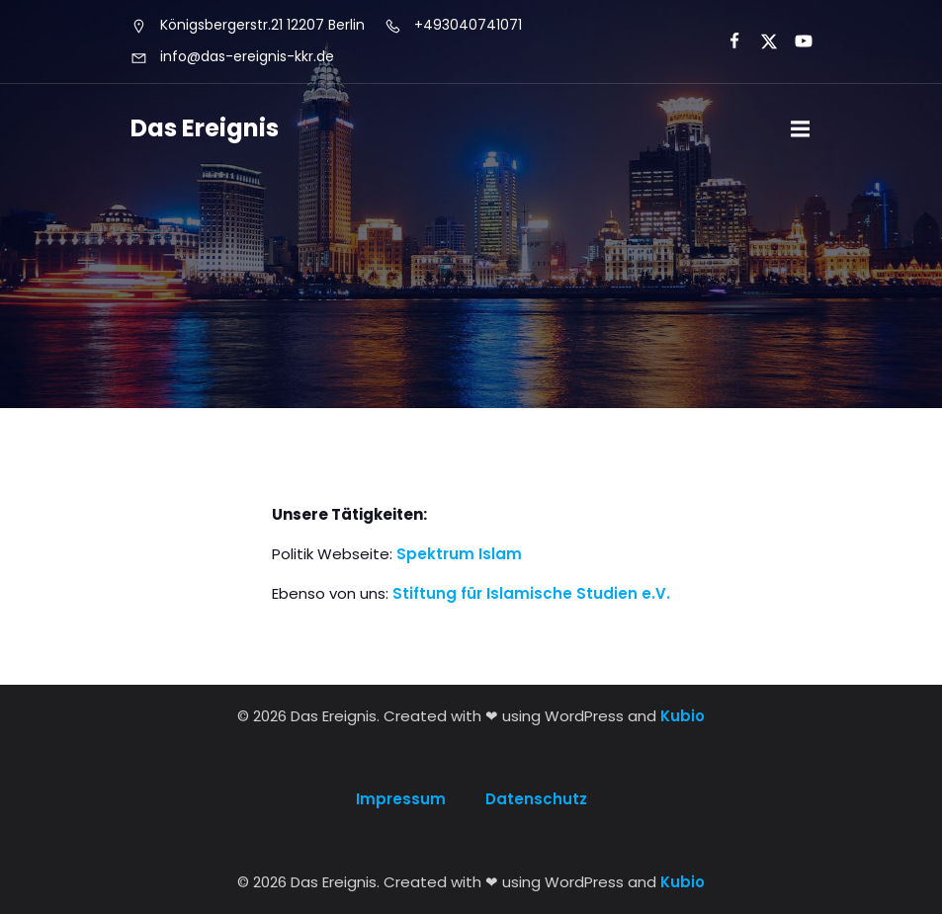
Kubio (682, 716)
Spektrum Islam (459, 553)
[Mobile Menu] (801, 129)
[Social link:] (726, 41)
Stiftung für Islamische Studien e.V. (531, 593)
